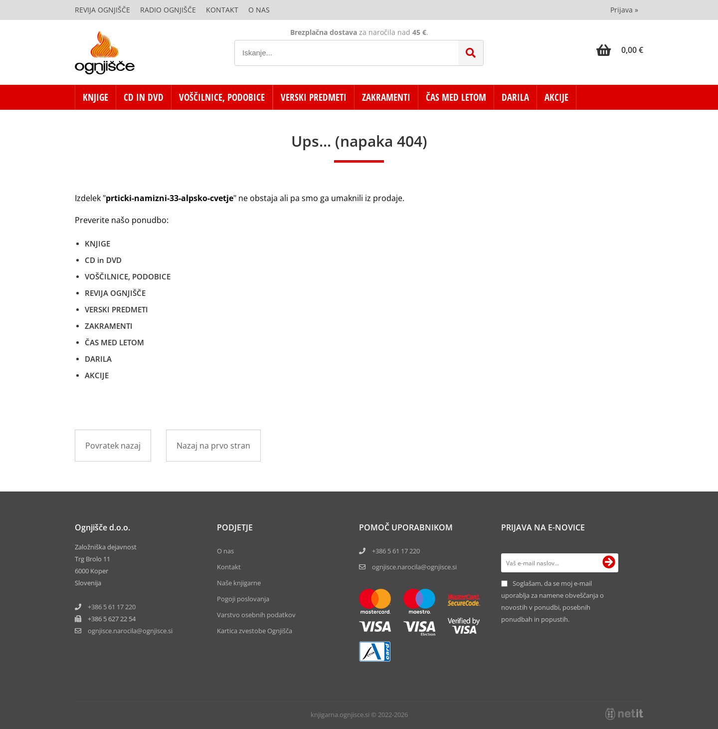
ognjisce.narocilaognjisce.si (130, 630)
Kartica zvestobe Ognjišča (254, 630)
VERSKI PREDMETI (314, 97)
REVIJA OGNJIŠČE (115, 293)
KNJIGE (95, 97)
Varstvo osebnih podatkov (256, 614)
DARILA (515, 97)
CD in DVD (144, 97)
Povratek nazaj (113, 445)
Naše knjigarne (239, 582)
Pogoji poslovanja (243, 598)
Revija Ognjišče (102, 9)
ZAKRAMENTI (386, 97)
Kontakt (222, 9)
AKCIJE (556, 97)
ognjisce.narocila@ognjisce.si (414, 566)
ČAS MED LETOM (456, 97)
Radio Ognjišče (168, 9)
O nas (259, 9)
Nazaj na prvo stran (213, 445)
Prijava (624, 9)
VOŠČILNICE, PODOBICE (222, 97)
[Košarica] (619, 50)
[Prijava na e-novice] (608, 562)
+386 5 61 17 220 (112, 606)
